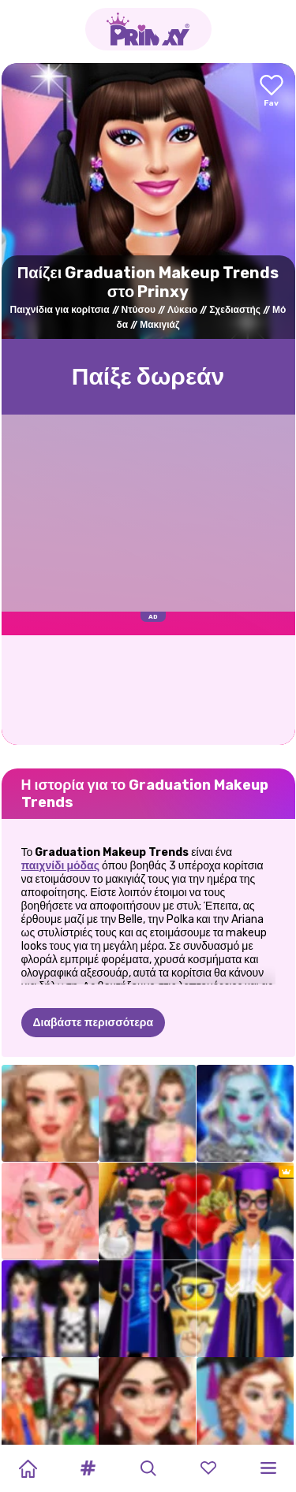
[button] (87, 1468)
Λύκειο (182, 309)
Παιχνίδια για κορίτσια (60, 309)
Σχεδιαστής (234, 309)
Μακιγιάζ (159, 324)
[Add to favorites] (271, 92)
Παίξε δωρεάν (148, 377)
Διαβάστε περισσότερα (93, 1022)
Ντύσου (139, 309)
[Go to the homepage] (148, 29)
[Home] (27, 1468)
